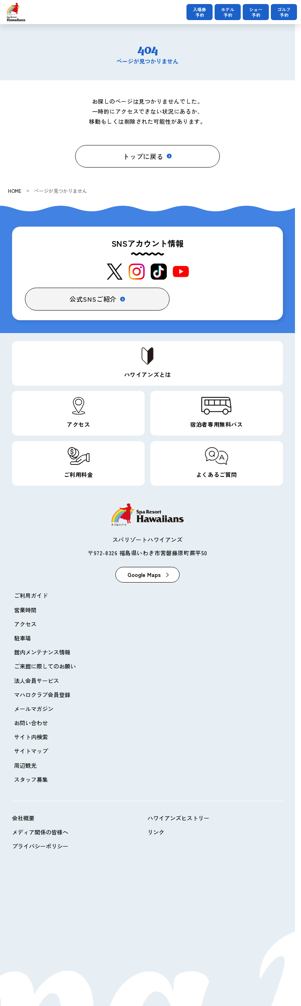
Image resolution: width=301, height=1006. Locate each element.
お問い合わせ (31, 723)
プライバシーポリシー (40, 846)
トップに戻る (143, 156)
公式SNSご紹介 (93, 299)
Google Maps (144, 574)
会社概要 (23, 818)
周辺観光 (25, 765)
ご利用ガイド (31, 595)
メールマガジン (33, 709)
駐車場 (22, 638)
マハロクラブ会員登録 (42, 695)
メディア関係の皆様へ (40, 832)
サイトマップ (31, 751)
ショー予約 (255, 12)
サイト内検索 (31, 737)
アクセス (25, 624)
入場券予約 (199, 12)
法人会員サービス (36, 681)
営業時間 (25, 610)
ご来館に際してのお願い (45, 666)
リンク (155, 832)
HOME (14, 190)
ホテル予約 (227, 12)
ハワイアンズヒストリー (178, 818)
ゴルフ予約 (284, 12)
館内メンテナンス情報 (42, 652)
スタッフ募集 (31, 779)
